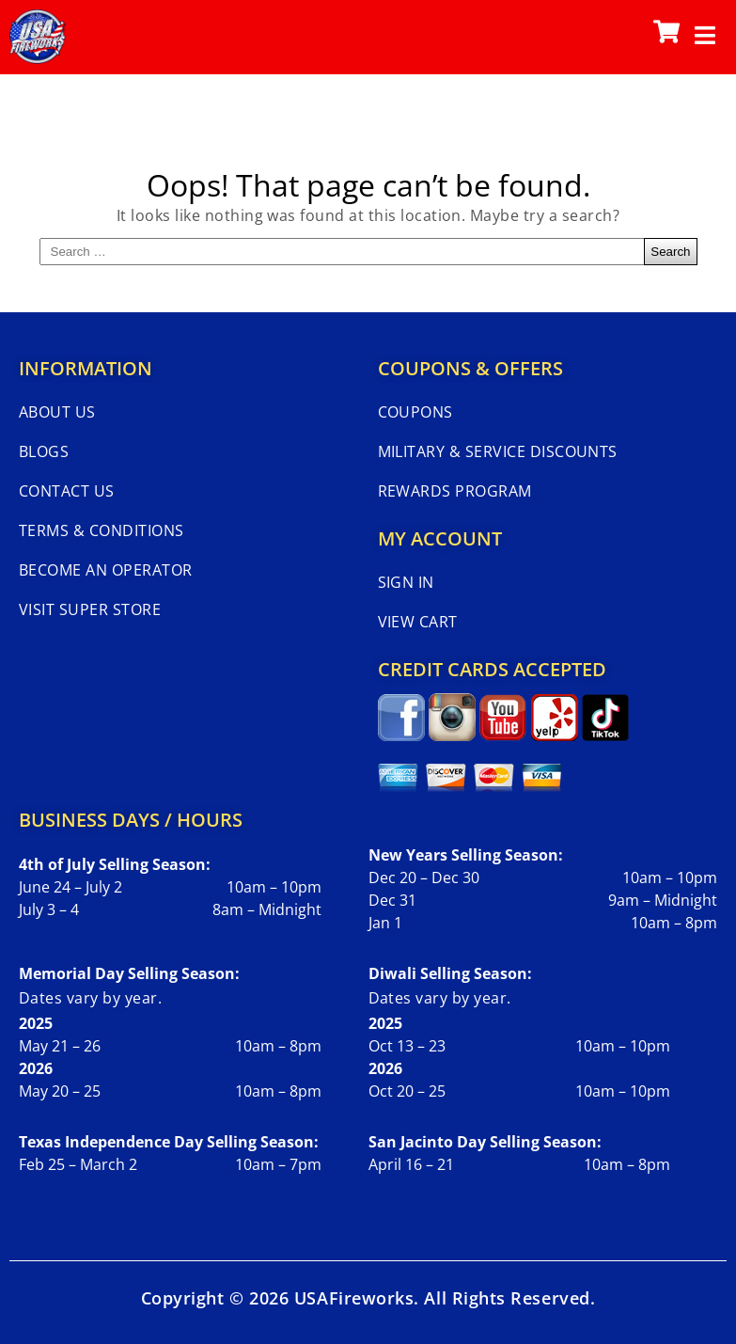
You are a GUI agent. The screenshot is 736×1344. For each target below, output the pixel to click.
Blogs (44, 451)
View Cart (418, 621)
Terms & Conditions (101, 530)
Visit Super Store (90, 609)
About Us (57, 412)
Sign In (406, 582)
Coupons (415, 412)
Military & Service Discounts (498, 451)
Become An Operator (106, 570)
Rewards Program (455, 491)
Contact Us (67, 491)
